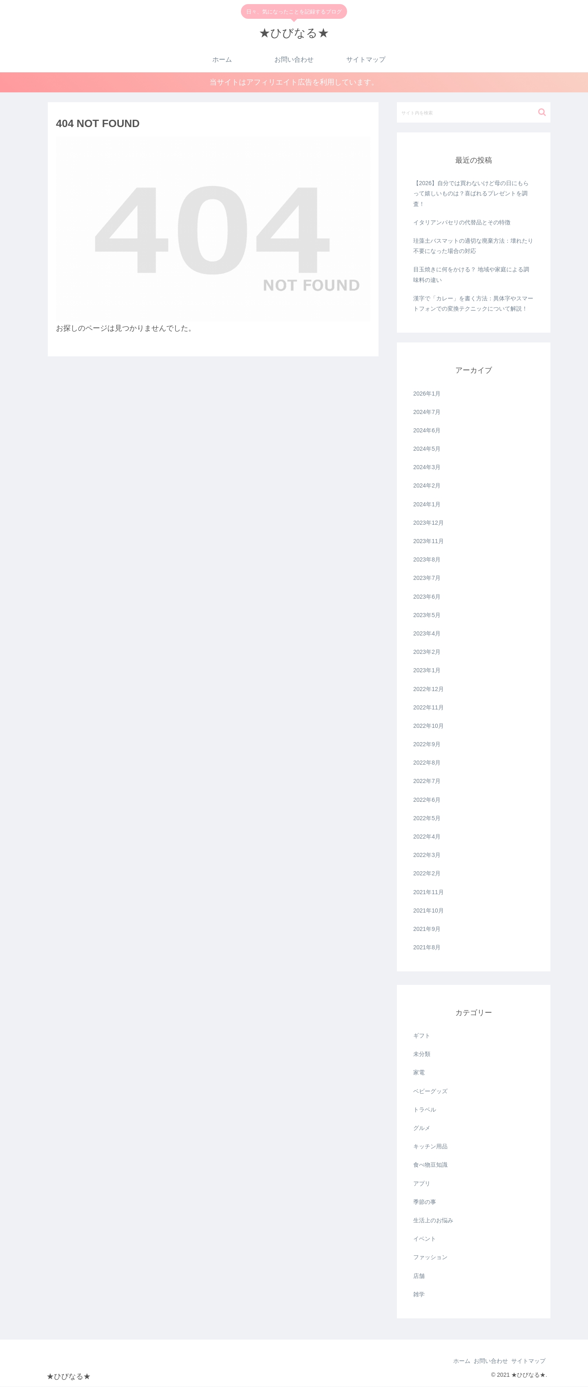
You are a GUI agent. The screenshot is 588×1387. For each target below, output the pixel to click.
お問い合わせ (483, 1361)
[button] (542, 112)
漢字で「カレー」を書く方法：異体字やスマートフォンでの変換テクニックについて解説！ (473, 303)
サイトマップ (526, 1361)
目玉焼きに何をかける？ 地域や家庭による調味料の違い (471, 275)
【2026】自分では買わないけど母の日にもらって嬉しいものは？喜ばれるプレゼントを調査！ (471, 194)
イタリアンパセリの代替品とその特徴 (461, 222)
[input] (473, 113)
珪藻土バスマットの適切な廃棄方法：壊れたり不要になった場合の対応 (473, 246)
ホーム (449, 1361)
